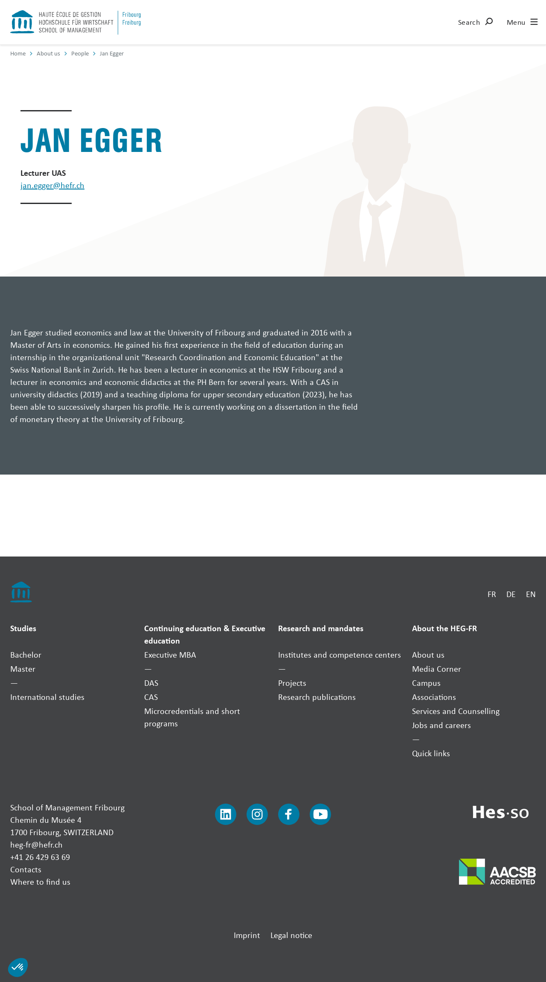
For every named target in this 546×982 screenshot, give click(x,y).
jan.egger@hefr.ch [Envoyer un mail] (52, 185)
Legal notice (291, 935)
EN (531, 594)
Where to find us (40, 881)
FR (492, 594)
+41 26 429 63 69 (40, 857)
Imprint (247, 935)
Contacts (25, 869)
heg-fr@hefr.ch (36, 844)
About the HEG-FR (444, 628)
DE (511, 594)
